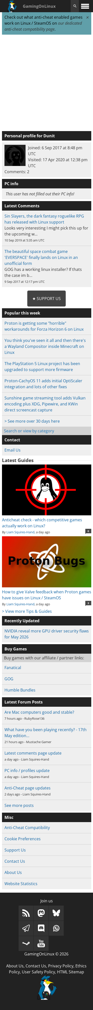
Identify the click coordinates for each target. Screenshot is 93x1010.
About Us (13, 872)
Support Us (15, 850)
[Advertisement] (46, 83)
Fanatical (12, 667)
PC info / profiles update (27, 770)
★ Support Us (46, 298)
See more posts (19, 805)
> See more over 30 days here (32, 421)
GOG (8, 679)
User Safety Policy (38, 972)
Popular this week (22, 313)
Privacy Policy (60, 966)
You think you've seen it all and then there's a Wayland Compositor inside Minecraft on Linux (45, 346)
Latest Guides (17, 460)
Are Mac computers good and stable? (39, 712)
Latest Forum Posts (23, 702)
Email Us (12, 450)
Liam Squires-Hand (20, 532)
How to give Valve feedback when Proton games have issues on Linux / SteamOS (46, 592)
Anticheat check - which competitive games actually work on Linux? (46, 520)
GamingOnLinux (39, 6)
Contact (12, 440)
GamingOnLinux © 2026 (46, 954)
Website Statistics (20, 883)
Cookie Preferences (22, 839)
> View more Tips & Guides (27, 611)
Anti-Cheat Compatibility (27, 827)
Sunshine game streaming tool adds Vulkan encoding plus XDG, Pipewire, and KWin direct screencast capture (45, 404)
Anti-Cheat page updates (27, 788)
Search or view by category (29, 431)
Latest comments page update (33, 753)
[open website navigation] (85, 6)
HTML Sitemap (70, 972)
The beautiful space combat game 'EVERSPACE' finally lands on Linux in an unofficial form (41, 257)
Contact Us (14, 861)
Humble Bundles (19, 690)
